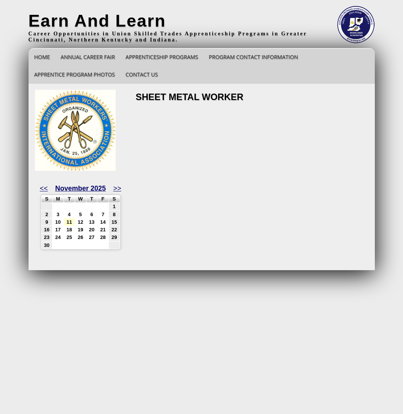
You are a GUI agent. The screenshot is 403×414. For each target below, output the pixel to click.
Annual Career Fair (88, 57)
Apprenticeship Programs (162, 57)
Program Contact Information (253, 57)
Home (42, 57)
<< (44, 188)
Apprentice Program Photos (74, 74)
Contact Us (142, 74)
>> (117, 188)
